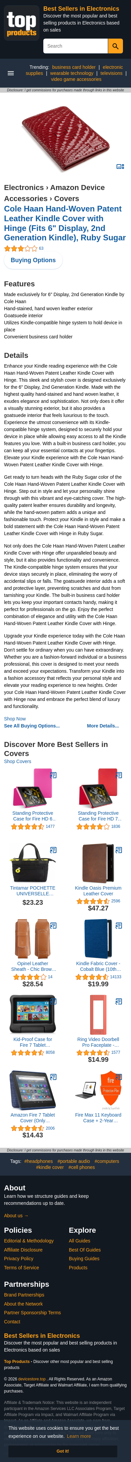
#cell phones (82, 1167)
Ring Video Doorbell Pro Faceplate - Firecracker (98, 1042)
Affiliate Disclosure (23, 1250)
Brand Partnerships (24, 1295)
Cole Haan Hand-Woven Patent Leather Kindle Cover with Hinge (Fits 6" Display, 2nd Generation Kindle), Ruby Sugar (65, 223)
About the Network (23, 1304)
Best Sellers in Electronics (81, 8)
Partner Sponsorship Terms (32, 1312)
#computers (107, 1161)
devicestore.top (31, 1379)
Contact (12, 1321)
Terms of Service (21, 1267)
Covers (66, 198)
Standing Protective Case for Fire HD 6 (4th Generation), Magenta (32, 816)
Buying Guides (84, 1258)
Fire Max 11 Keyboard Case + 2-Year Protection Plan (98, 1118)
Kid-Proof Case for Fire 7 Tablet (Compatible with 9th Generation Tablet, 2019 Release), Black (32, 1042)
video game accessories (76, 79)
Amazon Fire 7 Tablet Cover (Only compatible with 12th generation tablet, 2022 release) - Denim (32, 1118)
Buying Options (33, 260)
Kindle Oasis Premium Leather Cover (98, 890)
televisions (111, 73)
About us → (16, 1215)
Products (78, 1267)
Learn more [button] (79, 1436)
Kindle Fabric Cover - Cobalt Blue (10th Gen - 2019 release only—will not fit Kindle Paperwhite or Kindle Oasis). (98, 966)
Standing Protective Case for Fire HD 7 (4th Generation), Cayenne (98, 816)
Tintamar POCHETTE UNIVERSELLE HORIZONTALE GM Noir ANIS (32, 891)
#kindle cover (50, 1167)
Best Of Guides (85, 1250)
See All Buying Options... (32, 725)
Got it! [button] (62, 1451)
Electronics (24, 187)
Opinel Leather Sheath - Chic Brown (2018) (32, 966)
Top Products (17, 1361)
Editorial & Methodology (29, 1240)
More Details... (103, 725)
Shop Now (15, 718)
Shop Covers (17, 761)
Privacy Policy (18, 1258)
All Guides (79, 1240)
